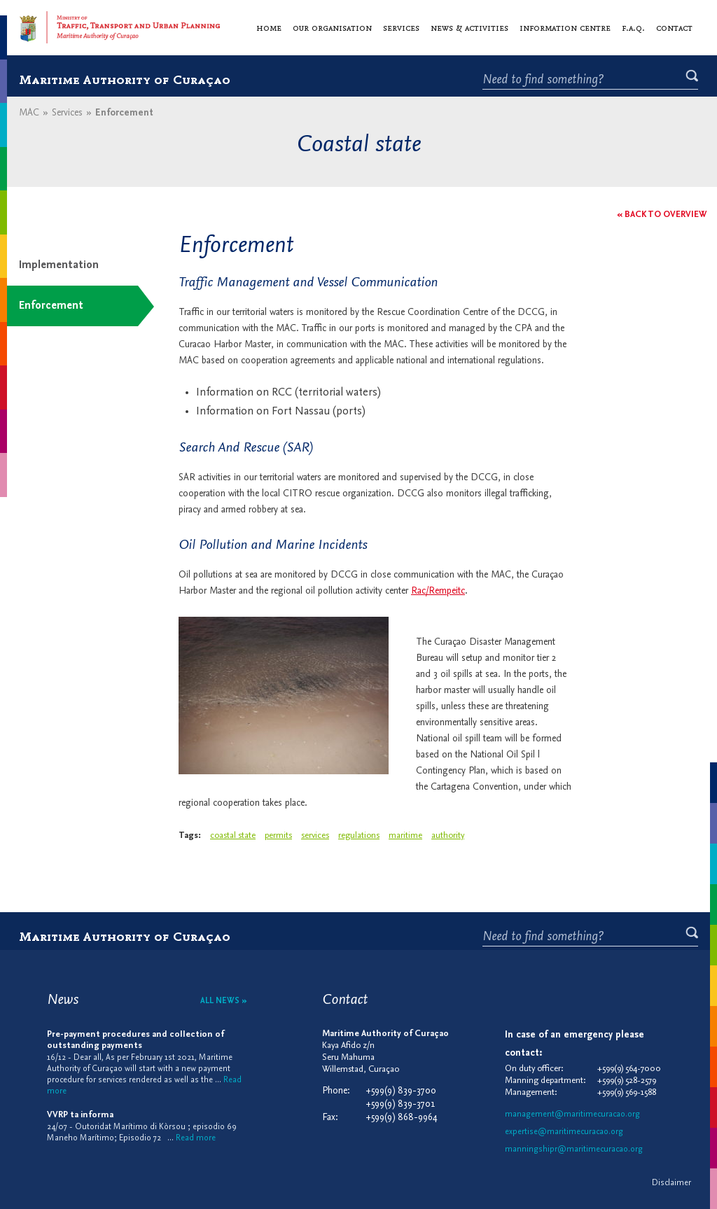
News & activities (469, 27)
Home (268, 27)
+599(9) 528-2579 (626, 1080)
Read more (196, 1138)
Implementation (59, 265)
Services (401, 27)
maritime (405, 835)
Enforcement (51, 306)
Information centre (565, 27)
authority (447, 835)
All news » (223, 1001)
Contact (674, 27)
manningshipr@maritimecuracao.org (574, 1149)
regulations (359, 835)
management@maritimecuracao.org (572, 1114)
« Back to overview (661, 214)
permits (278, 835)
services (315, 835)
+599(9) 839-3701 (400, 1104)
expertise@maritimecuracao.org (564, 1132)
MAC (29, 113)
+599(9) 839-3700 (401, 1091)
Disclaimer (671, 1183)
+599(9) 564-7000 (629, 1068)
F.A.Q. (633, 27)
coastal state (233, 835)
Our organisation (332, 27)
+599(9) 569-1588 (626, 1092)
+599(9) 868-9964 (402, 1117)
